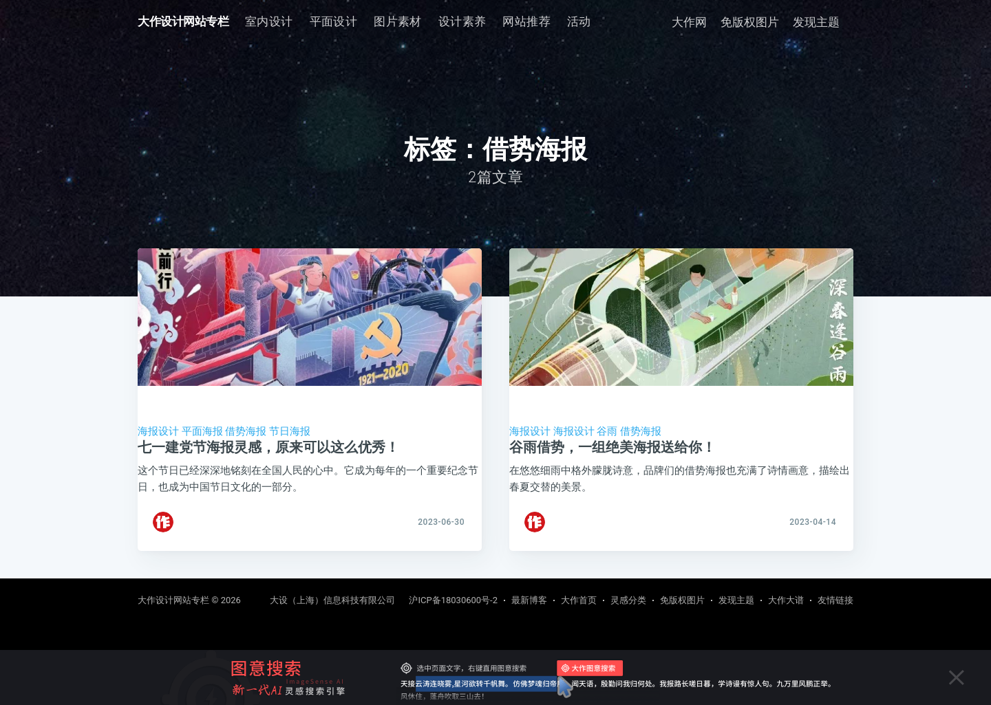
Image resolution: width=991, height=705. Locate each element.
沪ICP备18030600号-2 (453, 600)
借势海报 (245, 431)
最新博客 (529, 600)
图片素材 (398, 21)
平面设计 (334, 21)
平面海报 (202, 431)
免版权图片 (750, 22)
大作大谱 (786, 600)
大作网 (689, 22)
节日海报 (289, 431)
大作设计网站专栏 (183, 21)
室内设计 (269, 21)
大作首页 (579, 600)
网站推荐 (526, 21)
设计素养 (462, 21)
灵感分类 (628, 600)
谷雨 (607, 431)
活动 (579, 21)
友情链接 (835, 600)
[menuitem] (269, 21)
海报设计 (158, 431)
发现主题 (816, 22)
